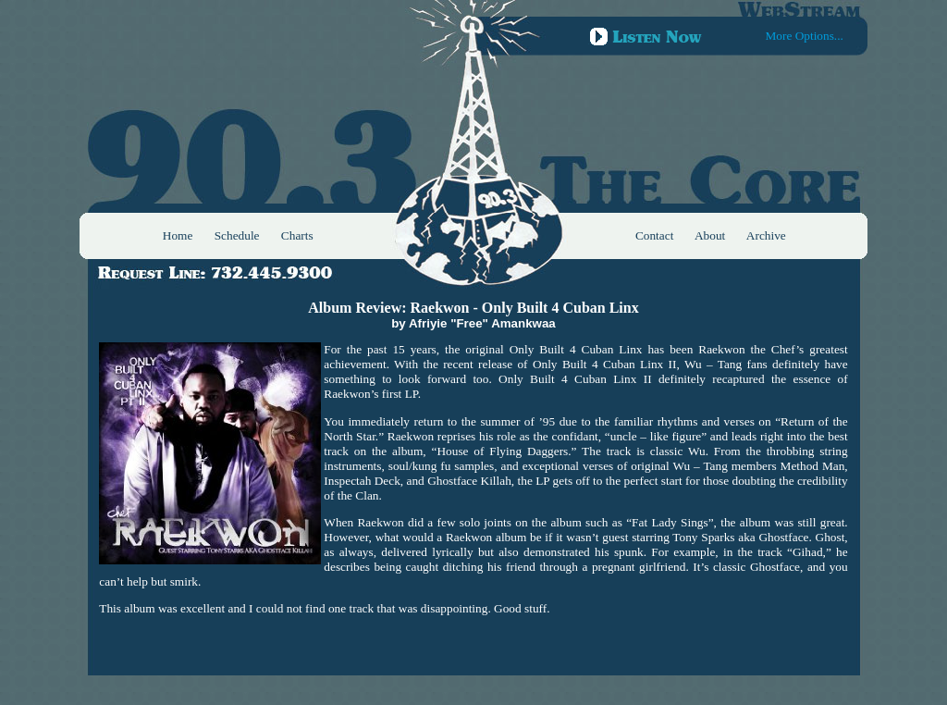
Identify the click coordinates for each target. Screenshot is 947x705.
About (710, 235)
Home (178, 235)
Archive (766, 235)
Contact (654, 235)
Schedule (237, 235)
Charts (297, 235)
